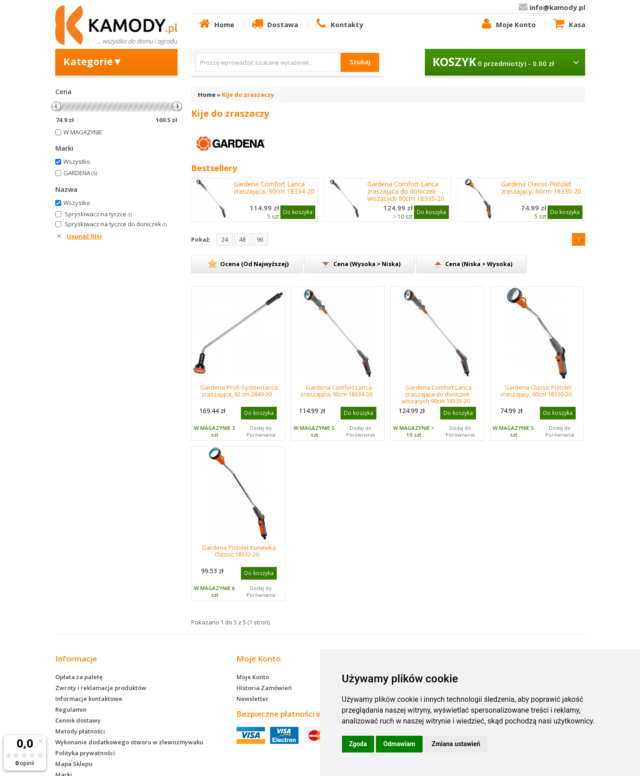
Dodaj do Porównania (260, 431)
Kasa (568, 24)
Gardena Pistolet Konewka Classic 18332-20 (239, 550)
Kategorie (93, 61)
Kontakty (339, 24)
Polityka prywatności (85, 753)
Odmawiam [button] (399, 743)
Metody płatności (80, 731)
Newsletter (252, 699)
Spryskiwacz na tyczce (98, 214)
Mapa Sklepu (73, 764)
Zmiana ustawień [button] (456, 743)
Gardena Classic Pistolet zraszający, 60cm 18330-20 (541, 188)
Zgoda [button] (358, 743)
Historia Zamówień (264, 688)
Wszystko (76, 161)
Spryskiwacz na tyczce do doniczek (116, 224)
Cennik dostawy (78, 720)
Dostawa (274, 24)
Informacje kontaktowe (88, 699)
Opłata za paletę (78, 677)
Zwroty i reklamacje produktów (100, 688)
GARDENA (80, 173)
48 (242, 239)
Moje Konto (507, 24)
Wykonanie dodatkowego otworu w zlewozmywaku (129, 742)
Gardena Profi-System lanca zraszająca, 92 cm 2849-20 (239, 390)
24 (224, 239)
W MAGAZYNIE (82, 132)
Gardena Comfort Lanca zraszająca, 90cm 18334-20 (274, 188)
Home (216, 24)
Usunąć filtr (84, 236)
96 (260, 239)
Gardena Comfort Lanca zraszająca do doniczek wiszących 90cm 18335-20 (405, 191)
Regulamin (71, 709)
